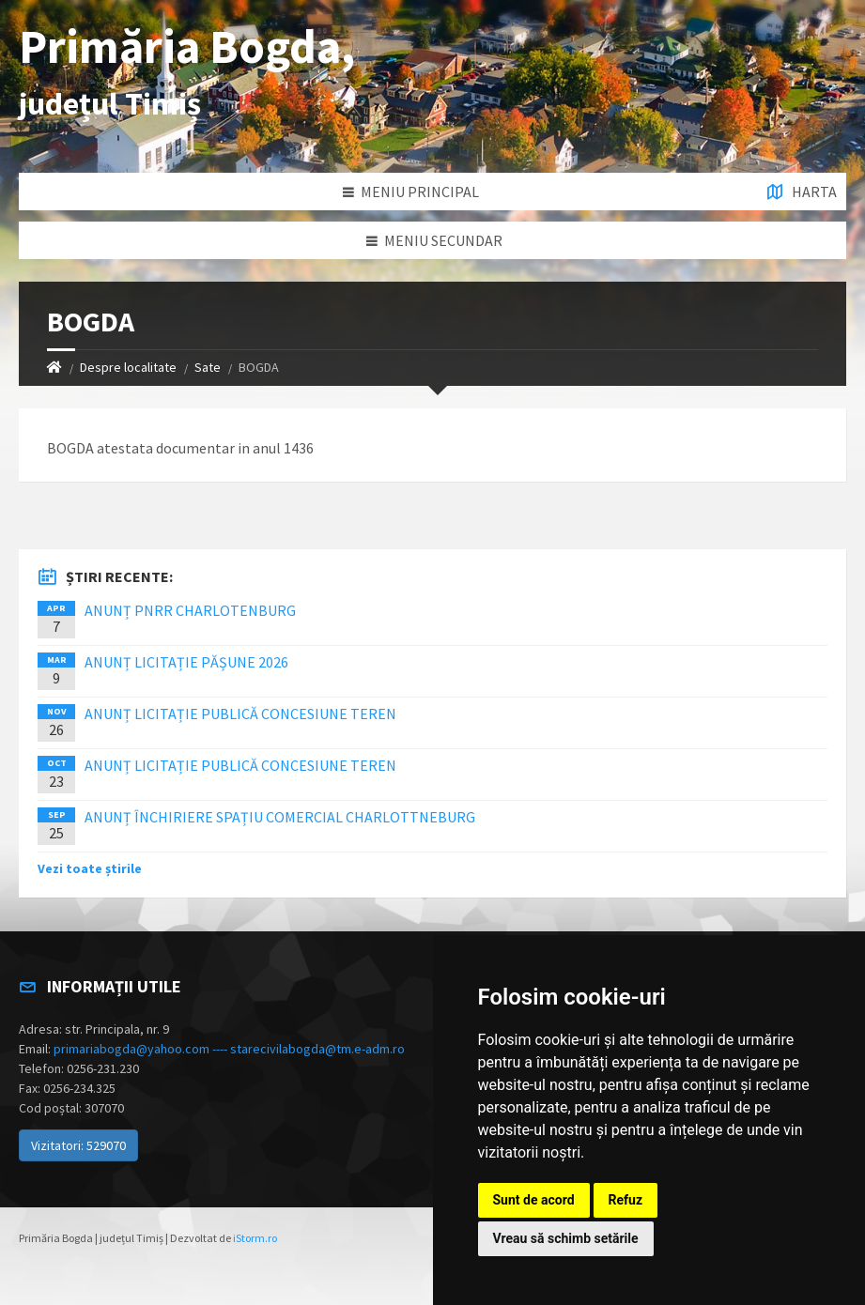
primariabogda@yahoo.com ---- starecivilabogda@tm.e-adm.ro (229, 1048)
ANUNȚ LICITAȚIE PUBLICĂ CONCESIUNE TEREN (240, 713)
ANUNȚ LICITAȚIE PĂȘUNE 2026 (186, 661)
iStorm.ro (255, 1238)
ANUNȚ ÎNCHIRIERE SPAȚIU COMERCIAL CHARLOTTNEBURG (280, 816)
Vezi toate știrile (90, 868)
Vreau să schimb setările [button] (566, 1238)
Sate (207, 367)
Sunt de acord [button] (534, 1199)
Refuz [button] (626, 1199)
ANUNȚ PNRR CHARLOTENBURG (190, 610)
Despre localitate (128, 367)
